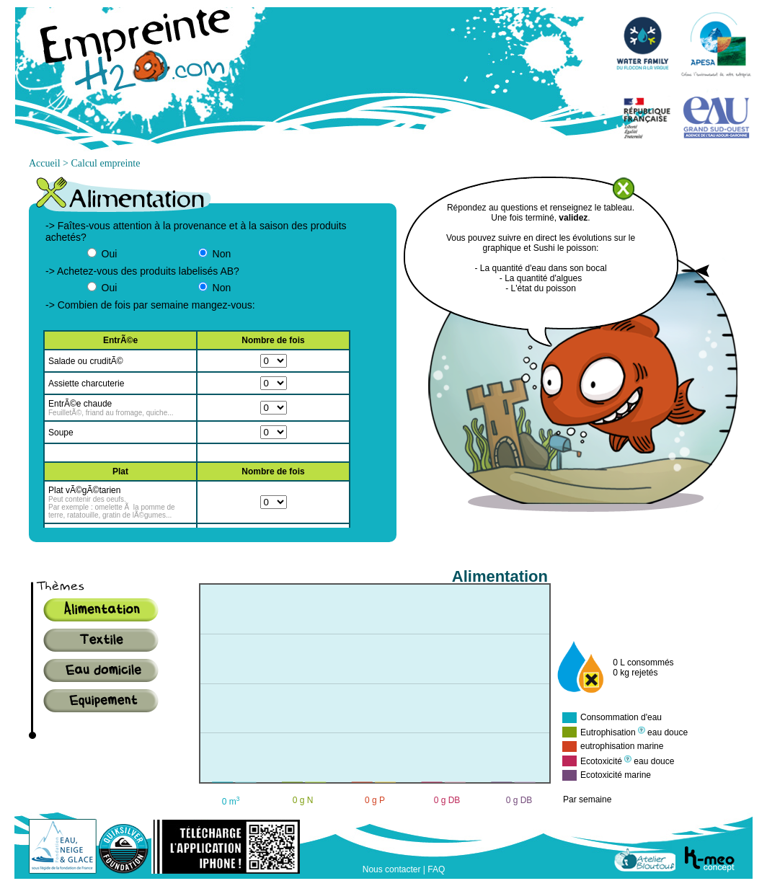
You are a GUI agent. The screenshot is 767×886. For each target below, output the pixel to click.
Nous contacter (392, 869)
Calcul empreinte (105, 163)
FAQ (436, 869)
